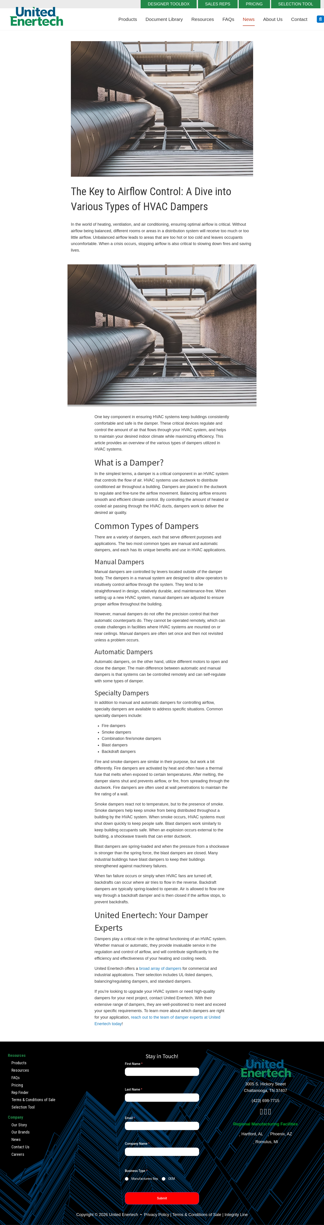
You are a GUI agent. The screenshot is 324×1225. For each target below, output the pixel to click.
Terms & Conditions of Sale (33, 1099)
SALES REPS (217, 4)
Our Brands (20, 1132)
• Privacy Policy (154, 1214)
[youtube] (269, 1113)
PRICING (254, 4)
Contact (299, 19)
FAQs (228, 19)
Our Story (19, 1124)
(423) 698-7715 (265, 1100)
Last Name (133, 1089)
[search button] (320, 19)
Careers (17, 1154)
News (249, 19)
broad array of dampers (160, 968)
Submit (162, 1198)
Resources (202, 19)
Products (127, 19)
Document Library (164, 19)
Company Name (137, 1143)
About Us (272, 19)
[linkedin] (265, 1113)
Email (130, 1118)
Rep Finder (20, 1092)
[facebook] (261, 1113)
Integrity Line (236, 1214)
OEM (171, 1178)
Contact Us (20, 1147)
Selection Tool (23, 1107)
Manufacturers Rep (144, 1178)
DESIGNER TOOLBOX (168, 4)
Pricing (17, 1084)
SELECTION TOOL (295, 4)
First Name (133, 1064)
